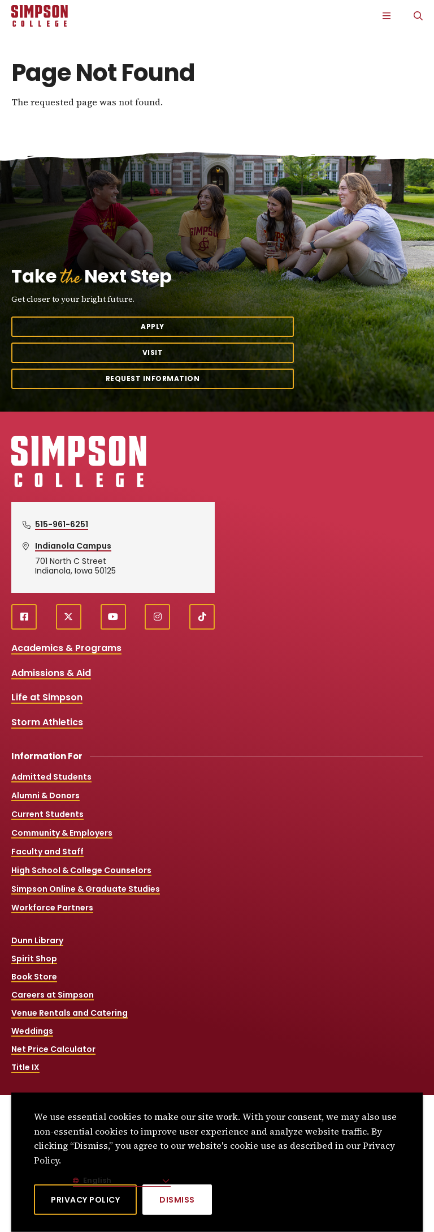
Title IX (25, 1067)
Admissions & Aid (51, 672)
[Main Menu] (386, 16)
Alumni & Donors (45, 795)
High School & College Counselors (81, 870)
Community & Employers (61, 833)
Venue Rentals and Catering (69, 1013)
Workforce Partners (52, 907)
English (96, 1180)
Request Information (153, 378)
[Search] (418, 16)
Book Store (34, 976)
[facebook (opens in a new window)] (24, 617)
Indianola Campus (73, 545)
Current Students (47, 814)
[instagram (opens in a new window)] (157, 617)
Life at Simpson (47, 697)
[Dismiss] (177, 1199)
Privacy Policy (85, 1199)
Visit (152, 352)
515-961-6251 (61, 524)
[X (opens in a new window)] (68, 617)
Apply (152, 326)
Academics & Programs (66, 647)
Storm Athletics (47, 722)
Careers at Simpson (52, 994)
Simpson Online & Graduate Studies (85, 889)
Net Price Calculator (53, 1049)
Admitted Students (51, 776)
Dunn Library (37, 940)
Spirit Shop (34, 958)
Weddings (32, 1031)
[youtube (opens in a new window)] (113, 617)
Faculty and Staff (47, 851)
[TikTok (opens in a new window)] (202, 617)
